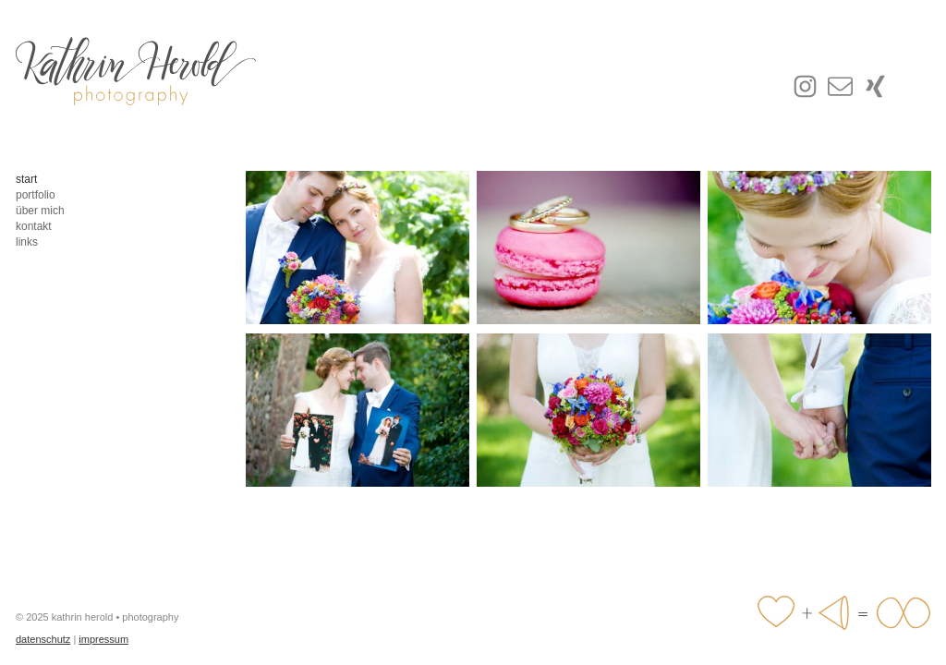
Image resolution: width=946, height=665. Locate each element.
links (27, 242)
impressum (103, 639)
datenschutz (43, 639)
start (26, 179)
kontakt (34, 226)
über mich (40, 210)
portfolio (35, 194)
